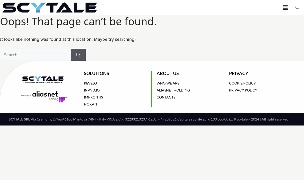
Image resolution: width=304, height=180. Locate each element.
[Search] (78, 55)
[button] (297, 7)
